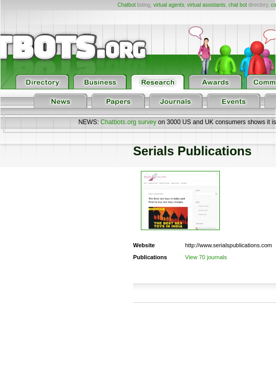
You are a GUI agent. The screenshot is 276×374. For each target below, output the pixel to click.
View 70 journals (206, 257)
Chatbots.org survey (128, 122)
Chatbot (126, 5)
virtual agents (168, 5)
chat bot (237, 5)
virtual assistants (206, 5)
